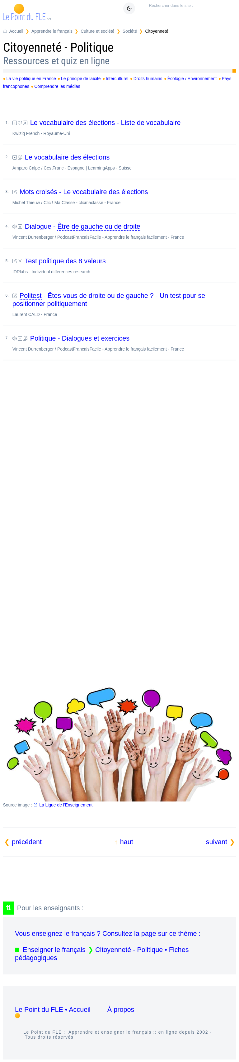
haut (126, 842)
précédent (27, 842)
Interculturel (117, 78)
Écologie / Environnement (192, 78)
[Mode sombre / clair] (129, 8)
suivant (216, 842)
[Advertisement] (119, 434)
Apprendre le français (52, 31)
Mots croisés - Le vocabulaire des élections (124, 196)
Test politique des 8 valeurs (124, 265)
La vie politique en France (31, 78)
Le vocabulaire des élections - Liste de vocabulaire (124, 127)
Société (130, 31)
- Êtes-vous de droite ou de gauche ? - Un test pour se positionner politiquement (124, 304)
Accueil (16, 31)
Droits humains (148, 78)
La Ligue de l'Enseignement (65, 804)
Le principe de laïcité (81, 78)
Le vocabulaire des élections (124, 161)
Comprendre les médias (57, 86)
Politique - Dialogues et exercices (124, 343)
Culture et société (97, 31)
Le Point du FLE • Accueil (53, 1009)
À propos (120, 1009)
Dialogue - (124, 231)
